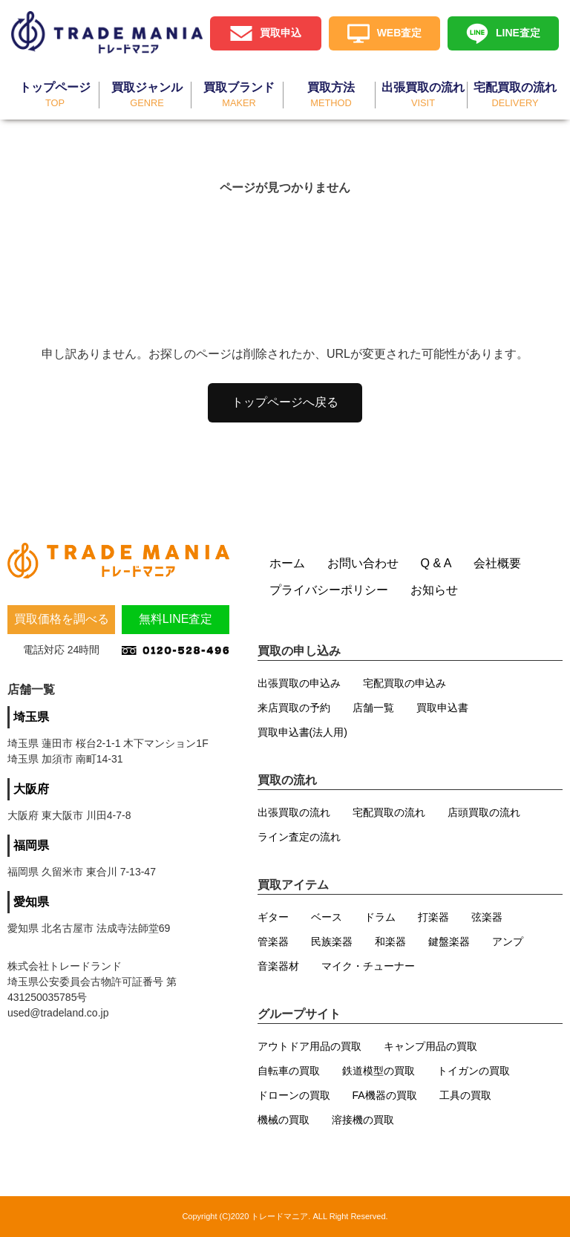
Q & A (436, 563)
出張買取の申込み (299, 683)
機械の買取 (283, 1120)
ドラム (380, 917)
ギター (273, 917)
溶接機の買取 (363, 1120)
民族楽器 (332, 941)
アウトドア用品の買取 (309, 1046)
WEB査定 (399, 33)
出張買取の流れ (294, 812)
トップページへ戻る (285, 402)
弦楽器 (486, 917)
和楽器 (390, 941)
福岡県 (31, 845)
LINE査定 (518, 33)
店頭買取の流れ (484, 812)
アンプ (507, 941)
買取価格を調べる (61, 619)
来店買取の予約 (294, 708)
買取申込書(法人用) (302, 732)
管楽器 (273, 941)
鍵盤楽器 (449, 941)
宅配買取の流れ (389, 812)
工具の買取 (465, 1095)
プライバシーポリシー (328, 590)
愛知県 (31, 901)
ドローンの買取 (294, 1095)
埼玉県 (31, 717)
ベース (326, 917)
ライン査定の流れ (299, 837)
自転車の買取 (289, 1071)
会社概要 (497, 563)
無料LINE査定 (176, 619)
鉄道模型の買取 (378, 1071)
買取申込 (280, 33)
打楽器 (433, 917)
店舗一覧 (373, 708)
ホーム (287, 563)
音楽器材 (278, 966)
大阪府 (31, 789)
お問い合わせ (363, 563)
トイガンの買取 (473, 1071)
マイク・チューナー (368, 966)
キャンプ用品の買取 (430, 1046)
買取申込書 (442, 708)
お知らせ (434, 590)
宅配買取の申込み (404, 683)
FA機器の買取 (385, 1095)
